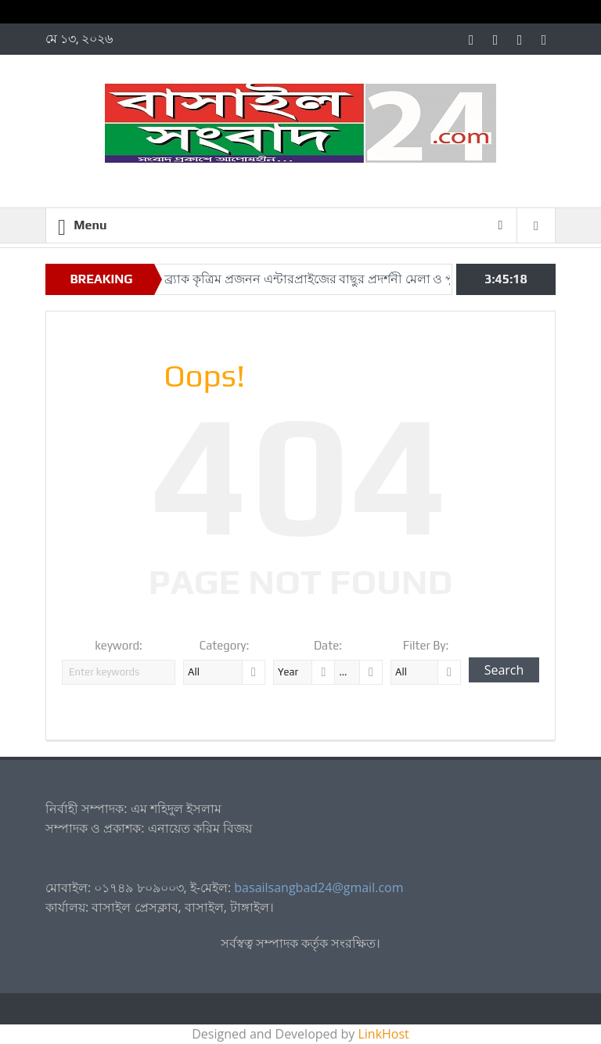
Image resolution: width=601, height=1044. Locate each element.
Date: (328, 645)
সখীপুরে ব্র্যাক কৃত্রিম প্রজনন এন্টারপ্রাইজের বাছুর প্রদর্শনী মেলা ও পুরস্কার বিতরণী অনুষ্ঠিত (349, 279)
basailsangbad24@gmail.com (318, 887)
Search (504, 670)
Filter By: (426, 645)
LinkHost (383, 1033)
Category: (225, 645)
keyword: (118, 645)
